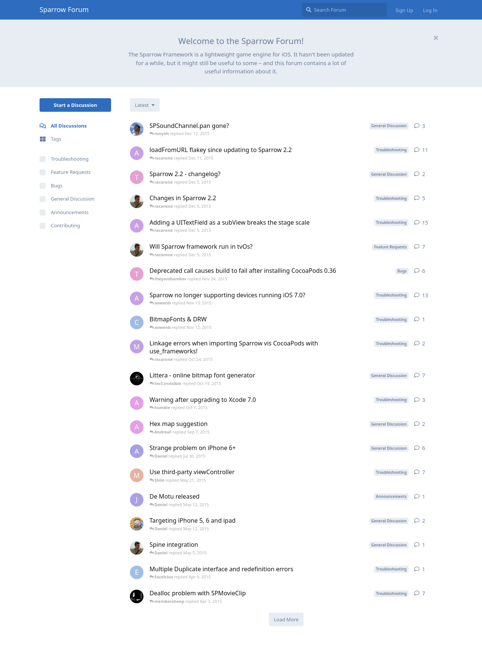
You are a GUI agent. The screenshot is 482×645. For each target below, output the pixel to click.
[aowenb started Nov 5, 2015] (136, 153)
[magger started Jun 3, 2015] (136, 346)
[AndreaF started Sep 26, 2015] (136, 403)
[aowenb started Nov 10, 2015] (136, 226)
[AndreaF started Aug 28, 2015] (136, 427)
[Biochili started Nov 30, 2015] (136, 129)
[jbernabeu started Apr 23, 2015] (136, 548)
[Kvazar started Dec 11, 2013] (136, 378)
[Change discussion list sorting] (145, 105)
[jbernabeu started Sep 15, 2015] (136, 250)
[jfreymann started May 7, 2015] (136, 500)
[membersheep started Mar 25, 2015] (136, 596)
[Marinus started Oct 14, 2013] (136, 475)
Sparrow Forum (64, 9)
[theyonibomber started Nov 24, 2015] (136, 177)
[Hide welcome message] (435, 37)
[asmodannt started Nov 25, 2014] (136, 451)
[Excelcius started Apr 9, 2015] (136, 572)
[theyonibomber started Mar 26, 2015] (136, 274)
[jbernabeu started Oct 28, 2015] (136, 201)
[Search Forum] (344, 10)
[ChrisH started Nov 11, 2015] (136, 322)
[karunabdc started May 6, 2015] (136, 524)
